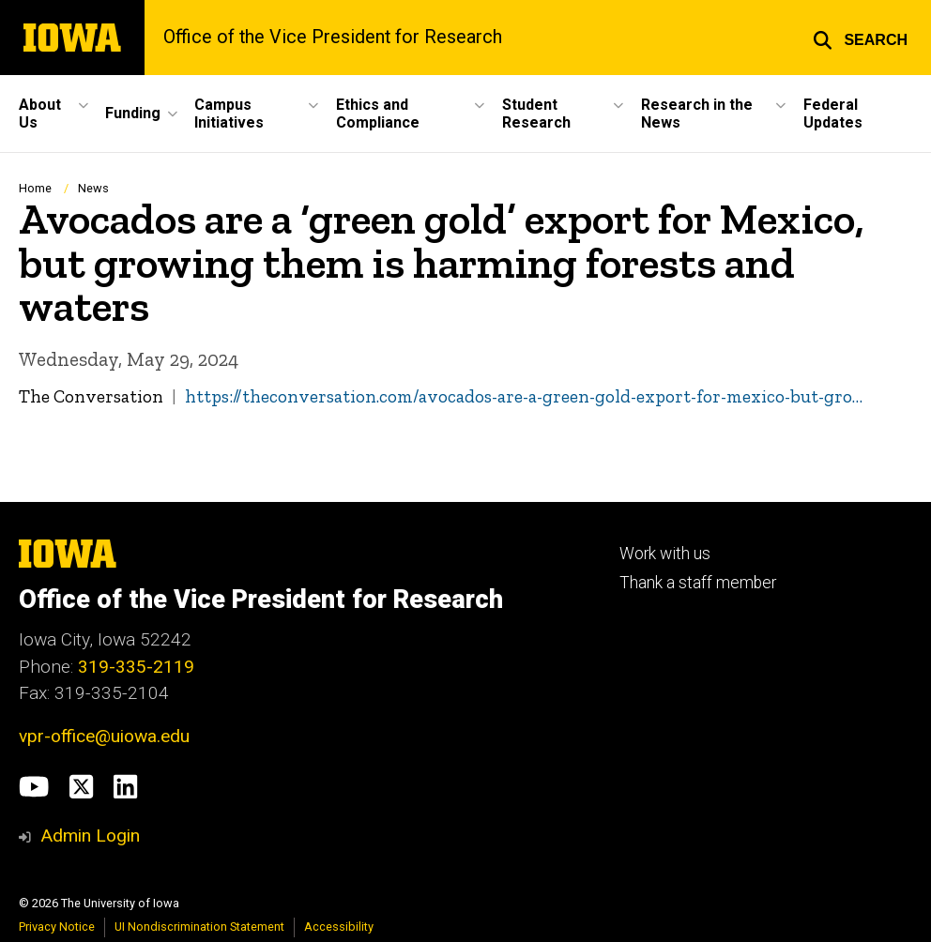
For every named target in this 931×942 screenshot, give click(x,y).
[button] (860, 37)
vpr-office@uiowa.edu (104, 736)
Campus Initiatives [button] (229, 113)
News (93, 188)
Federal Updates (832, 113)
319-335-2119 (136, 666)
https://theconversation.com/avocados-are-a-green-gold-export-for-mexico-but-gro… (523, 396)
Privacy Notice (57, 926)
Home (35, 188)
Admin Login (90, 835)
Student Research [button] (536, 113)
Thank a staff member (697, 582)
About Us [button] (40, 113)
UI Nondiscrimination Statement (199, 926)
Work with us (664, 553)
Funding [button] (132, 113)
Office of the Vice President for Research (332, 37)
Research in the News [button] (697, 113)
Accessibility (339, 926)
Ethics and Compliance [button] (378, 113)
